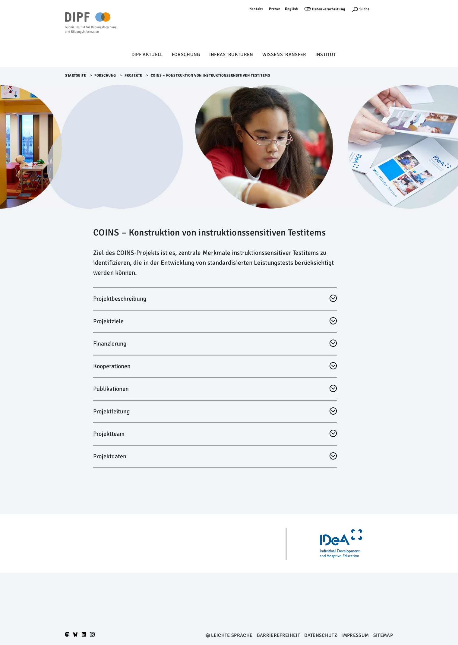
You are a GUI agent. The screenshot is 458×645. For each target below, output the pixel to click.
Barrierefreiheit (278, 635)
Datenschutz (320, 635)
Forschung (186, 55)
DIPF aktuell (147, 55)
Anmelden (384, 9)
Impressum (355, 635)
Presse (274, 9)
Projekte (133, 75)
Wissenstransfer (284, 55)
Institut (325, 55)
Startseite (75, 75)
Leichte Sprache (231, 635)
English (291, 9)
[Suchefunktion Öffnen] (360, 9)
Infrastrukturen (231, 55)
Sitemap (383, 635)
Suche (364, 9)
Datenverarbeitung (328, 9)
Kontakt (256, 9)
